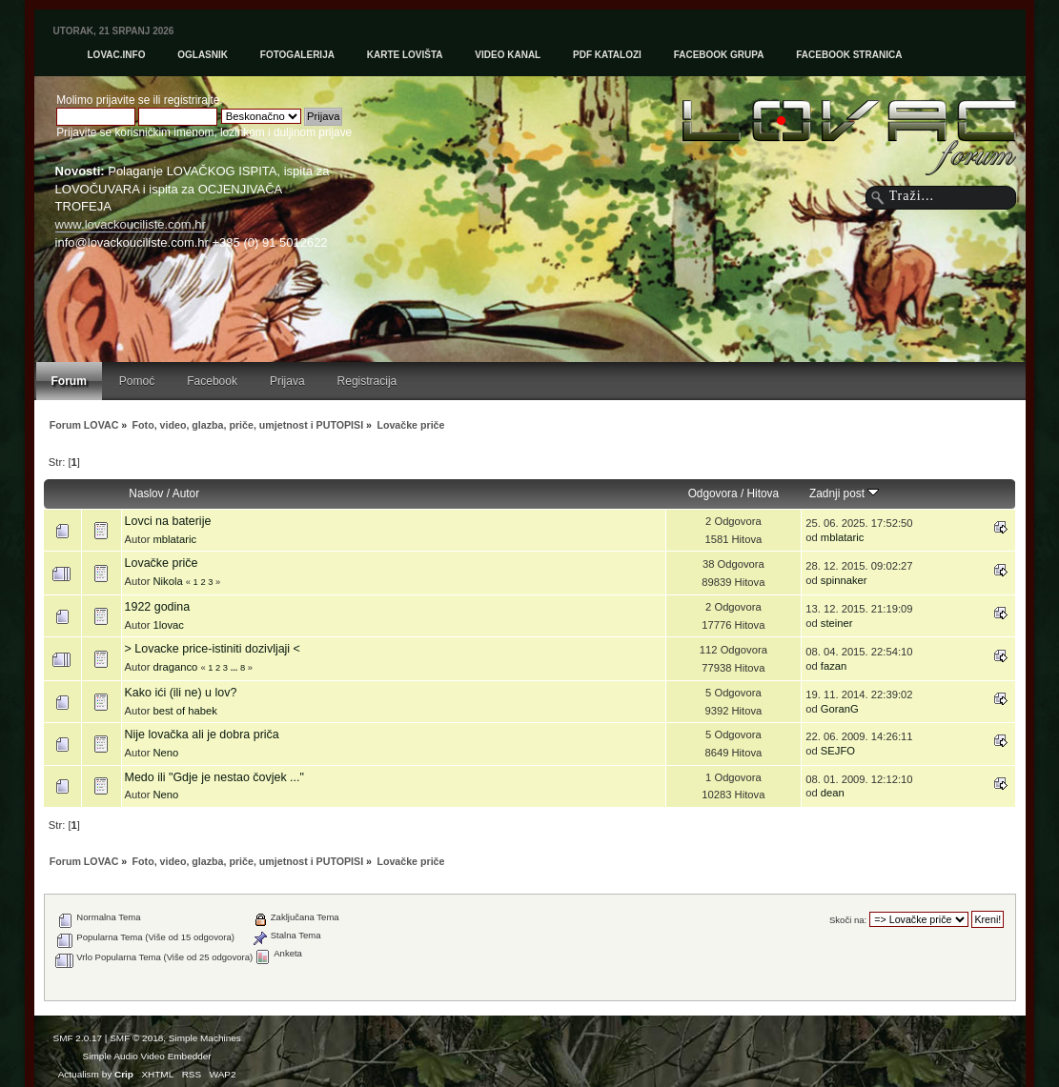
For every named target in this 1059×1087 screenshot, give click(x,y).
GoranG (840, 709)
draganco (175, 667)
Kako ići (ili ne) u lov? (181, 692)
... (235, 668)
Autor (186, 493)
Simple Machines (205, 1038)
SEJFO (838, 750)
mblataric (174, 539)
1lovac (168, 625)
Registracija (367, 381)
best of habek (184, 710)
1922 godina (158, 607)
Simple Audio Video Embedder (147, 1056)
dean (833, 792)
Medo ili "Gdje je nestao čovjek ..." (214, 777)
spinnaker (844, 580)
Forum (69, 381)
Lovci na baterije (168, 521)
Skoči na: (847, 920)
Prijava (287, 381)
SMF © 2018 (136, 1038)
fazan (833, 666)
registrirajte (192, 100)
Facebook (212, 381)
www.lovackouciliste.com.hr (130, 224)
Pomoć (136, 381)
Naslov (146, 493)
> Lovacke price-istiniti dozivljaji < (212, 648)
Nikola (167, 581)
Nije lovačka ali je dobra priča (202, 734)
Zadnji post (844, 493)
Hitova (763, 493)
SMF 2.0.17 (78, 1038)
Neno (165, 752)
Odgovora (713, 493)
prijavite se (123, 100)
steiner (837, 623)
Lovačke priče (161, 563)
